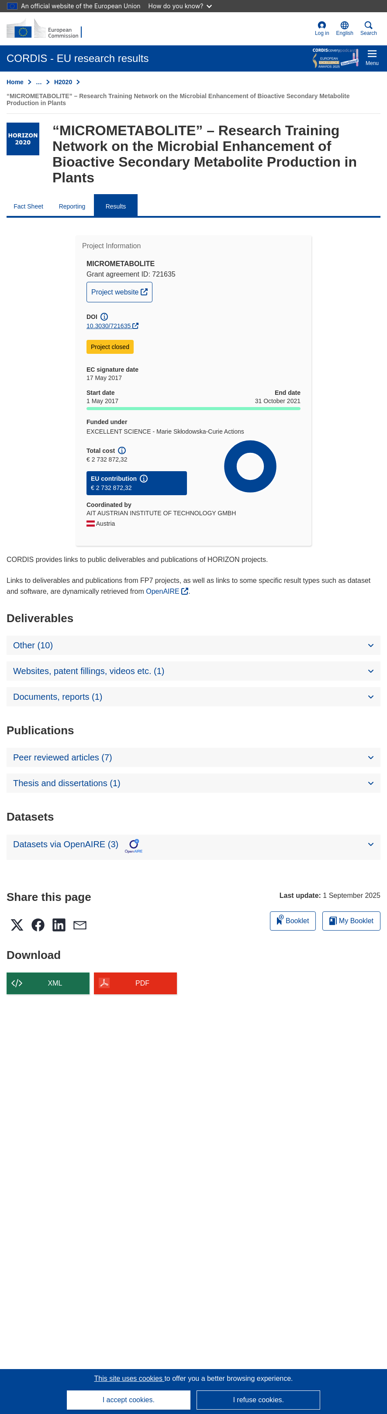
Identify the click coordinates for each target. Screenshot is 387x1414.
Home (15, 82)
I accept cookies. (129, 1400)
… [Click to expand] (39, 82)
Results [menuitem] (116, 206)
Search (368, 28)
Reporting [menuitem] (72, 206)
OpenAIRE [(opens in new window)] (163, 591)
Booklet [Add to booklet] (293, 919)
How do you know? (180, 6)
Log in (322, 28)
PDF (142, 983)
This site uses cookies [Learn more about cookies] (129, 1378)
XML (55, 983)
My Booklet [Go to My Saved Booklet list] (351, 921)
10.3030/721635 (108, 325)
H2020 (63, 82)
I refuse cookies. (258, 1400)
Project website (121, 291)
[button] (345, 28)
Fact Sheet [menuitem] (28, 206)
